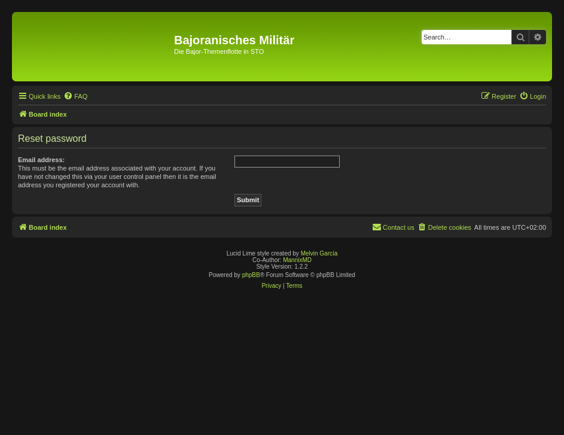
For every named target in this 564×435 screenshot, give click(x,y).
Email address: (41, 159)
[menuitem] (75, 96)
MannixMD (297, 260)
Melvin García (319, 253)
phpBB (251, 275)
